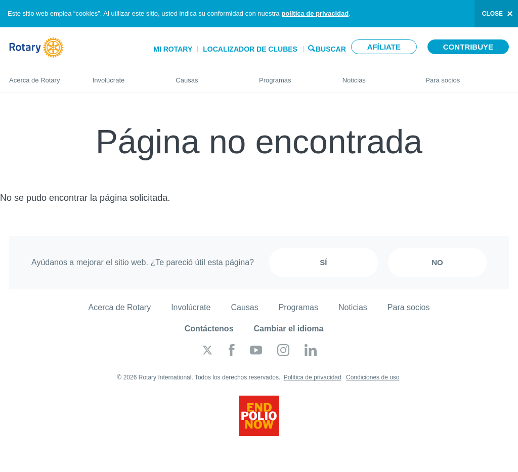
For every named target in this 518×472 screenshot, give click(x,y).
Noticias (374, 76)
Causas (207, 76)
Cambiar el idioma (289, 328)
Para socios (467, 76)
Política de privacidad (312, 377)
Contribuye (468, 46)
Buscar (331, 48)
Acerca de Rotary (40, 76)
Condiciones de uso (372, 377)
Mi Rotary (172, 49)
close (492, 13)
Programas (290, 76)
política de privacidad (315, 13)
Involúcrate (124, 76)
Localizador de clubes (250, 49)
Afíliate (384, 46)
